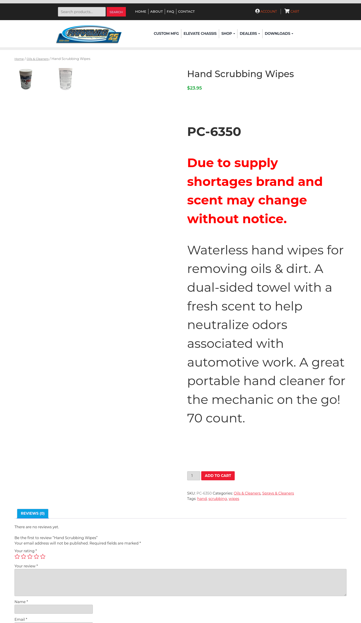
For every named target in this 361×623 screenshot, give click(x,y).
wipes (234, 499)
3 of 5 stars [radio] (30, 556)
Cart (291, 11)
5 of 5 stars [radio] (42, 556)
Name (21, 602)
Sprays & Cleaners (278, 493)
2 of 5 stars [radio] (23, 556)
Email (20, 619)
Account (266, 11)
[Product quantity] (193, 475)
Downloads (279, 33)
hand (202, 499)
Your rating (25, 551)
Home (140, 11)
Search (116, 12)
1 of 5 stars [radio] (17, 556)
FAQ (170, 11)
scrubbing (217, 499)
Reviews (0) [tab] (33, 513)
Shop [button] (228, 33)
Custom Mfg (166, 33)
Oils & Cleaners (38, 59)
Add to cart (218, 476)
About (156, 11)
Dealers (250, 33)
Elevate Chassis (200, 33)
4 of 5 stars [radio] (36, 556)
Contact (186, 11)
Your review (26, 566)
